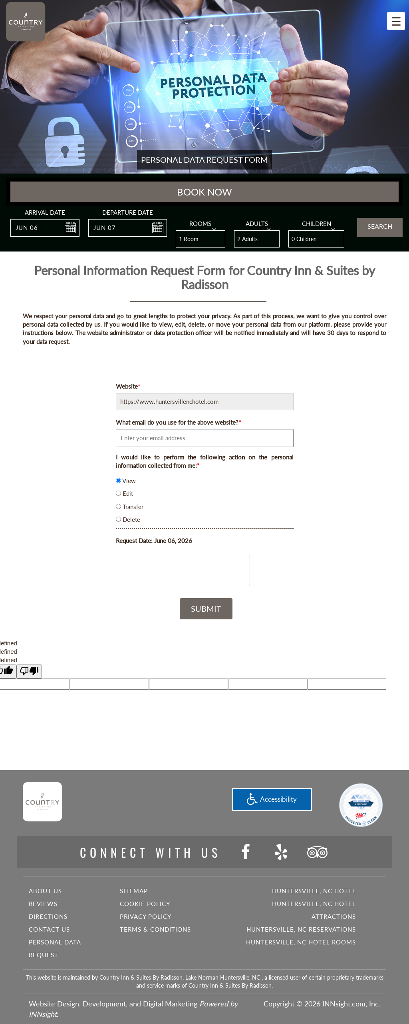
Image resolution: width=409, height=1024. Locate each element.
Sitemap (134, 890)
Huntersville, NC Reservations (301, 929)
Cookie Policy (145, 903)
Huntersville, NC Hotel (314, 890)
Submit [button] (206, 608)
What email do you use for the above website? (178, 422)
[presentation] (204, 570)
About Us (45, 890)
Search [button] (379, 226)
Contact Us (49, 929)
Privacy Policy (145, 916)
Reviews (43, 903)
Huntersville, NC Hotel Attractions (314, 910)
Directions (48, 916)
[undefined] (29, 672)
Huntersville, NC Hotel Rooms (301, 942)
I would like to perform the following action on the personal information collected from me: (205, 461)
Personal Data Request (55, 948)
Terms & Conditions (155, 929)
